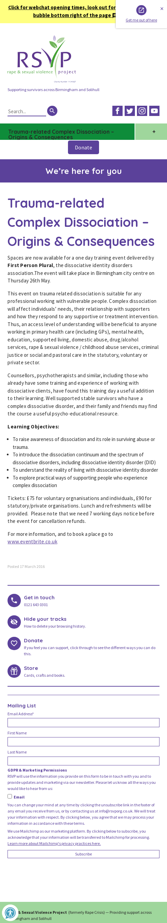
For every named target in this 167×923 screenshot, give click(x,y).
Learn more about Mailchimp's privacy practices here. (54, 843)
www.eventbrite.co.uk (32, 541)
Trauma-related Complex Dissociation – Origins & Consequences (61, 134)
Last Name (17, 751)
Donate (83, 147)
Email (16, 797)
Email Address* (21, 713)
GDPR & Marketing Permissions (37, 770)
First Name (17, 732)
